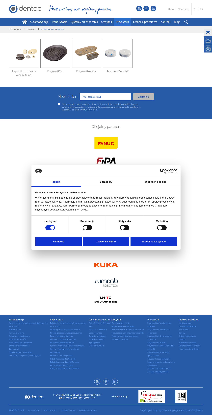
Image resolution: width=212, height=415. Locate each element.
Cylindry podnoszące (187, 336)
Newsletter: (68, 96)
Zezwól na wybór (106, 241)
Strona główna (15, 29)
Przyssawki (122, 22)
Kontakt (165, 22)
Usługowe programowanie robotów (65, 368)
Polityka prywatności (88, 410)
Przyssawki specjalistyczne (158, 359)
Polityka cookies (68, 410)
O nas (171, 8)
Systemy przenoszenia (84, 22)
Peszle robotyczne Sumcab (61, 336)
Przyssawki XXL (55, 71)
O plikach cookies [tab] (155, 181)
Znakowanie (14, 349)
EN (201, 8)
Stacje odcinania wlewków (20, 342)
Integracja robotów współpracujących (66, 333)
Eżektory (182, 339)
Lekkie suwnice (95, 333)
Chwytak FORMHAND (98, 329)
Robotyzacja (59, 22)
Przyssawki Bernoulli (118, 71)
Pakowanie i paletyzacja (19, 336)
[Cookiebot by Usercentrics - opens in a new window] (162, 170)
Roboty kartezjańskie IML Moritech (64, 362)
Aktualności (183, 8)
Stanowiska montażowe (19, 345)
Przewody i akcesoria (187, 342)
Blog (177, 22)
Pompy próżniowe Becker (189, 349)
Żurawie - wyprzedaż (97, 336)
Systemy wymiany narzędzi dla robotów (67, 345)
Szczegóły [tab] (106, 181)
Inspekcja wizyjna (16, 333)
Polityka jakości (50, 410)
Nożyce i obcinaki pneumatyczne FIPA (128, 333)
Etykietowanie (15, 329)
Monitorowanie (185, 323)
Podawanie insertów (17, 339)
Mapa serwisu (33, 410)
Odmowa (58, 241)
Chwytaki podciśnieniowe (189, 345)
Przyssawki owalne (86, 71)
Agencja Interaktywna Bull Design (186, 410)
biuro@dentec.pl (119, 396)
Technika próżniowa (145, 22)
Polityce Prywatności (89, 109)
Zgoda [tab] (56, 181)
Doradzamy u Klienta (121, 323)
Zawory (182, 333)
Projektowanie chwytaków (20, 352)
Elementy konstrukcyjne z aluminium (128, 329)
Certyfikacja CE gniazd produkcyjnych (25, 355)
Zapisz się (143, 97)
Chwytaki (106, 22)
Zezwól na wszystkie (154, 241)
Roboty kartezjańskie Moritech (63, 359)
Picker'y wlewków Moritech (61, 365)
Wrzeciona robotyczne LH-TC (62, 342)
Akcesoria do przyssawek (157, 371)
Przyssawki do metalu (156, 342)
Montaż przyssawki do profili (159, 368)
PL (195, 8)
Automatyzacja (39, 22)
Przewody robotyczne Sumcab (63, 339)
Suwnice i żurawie (96, 345)
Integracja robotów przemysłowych (65, 329)
